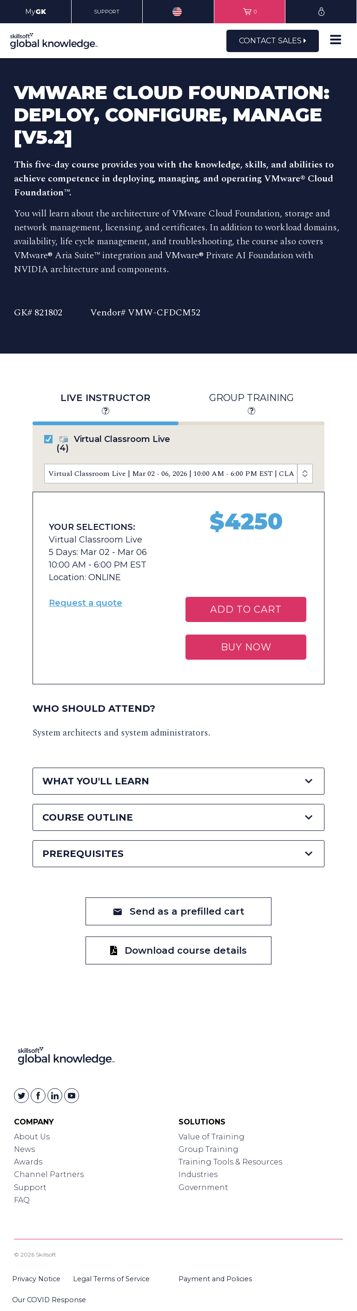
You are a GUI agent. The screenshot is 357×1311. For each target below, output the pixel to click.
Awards (28, 1161)
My (35, 11)
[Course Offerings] (178, 473)
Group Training (251, 404)
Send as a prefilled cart (178, 911)
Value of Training (211, 1136)
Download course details (178, 950)
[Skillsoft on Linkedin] (54, 1095)
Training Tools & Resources (230, 1161)
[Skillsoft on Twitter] (21, 1095)
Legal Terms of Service (111, 1279)
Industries (198, 1174)
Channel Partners (49, 1174)
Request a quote (85, 603)
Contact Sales (272, 40)
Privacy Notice (36, 1279)
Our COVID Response (49, 1300)
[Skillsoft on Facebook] (38, 1095)
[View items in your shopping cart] (249, 11)
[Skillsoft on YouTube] (71, 1095)
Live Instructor (105, 404)
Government (203, 1187)
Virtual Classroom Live (107, 443)
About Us (32, 1136)
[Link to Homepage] (66, 1057)
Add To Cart (246, 609)
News (24, 1149)
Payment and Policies (215, 1279)
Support (30, 1187)
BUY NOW (246, 647)
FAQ (22, 1200)
